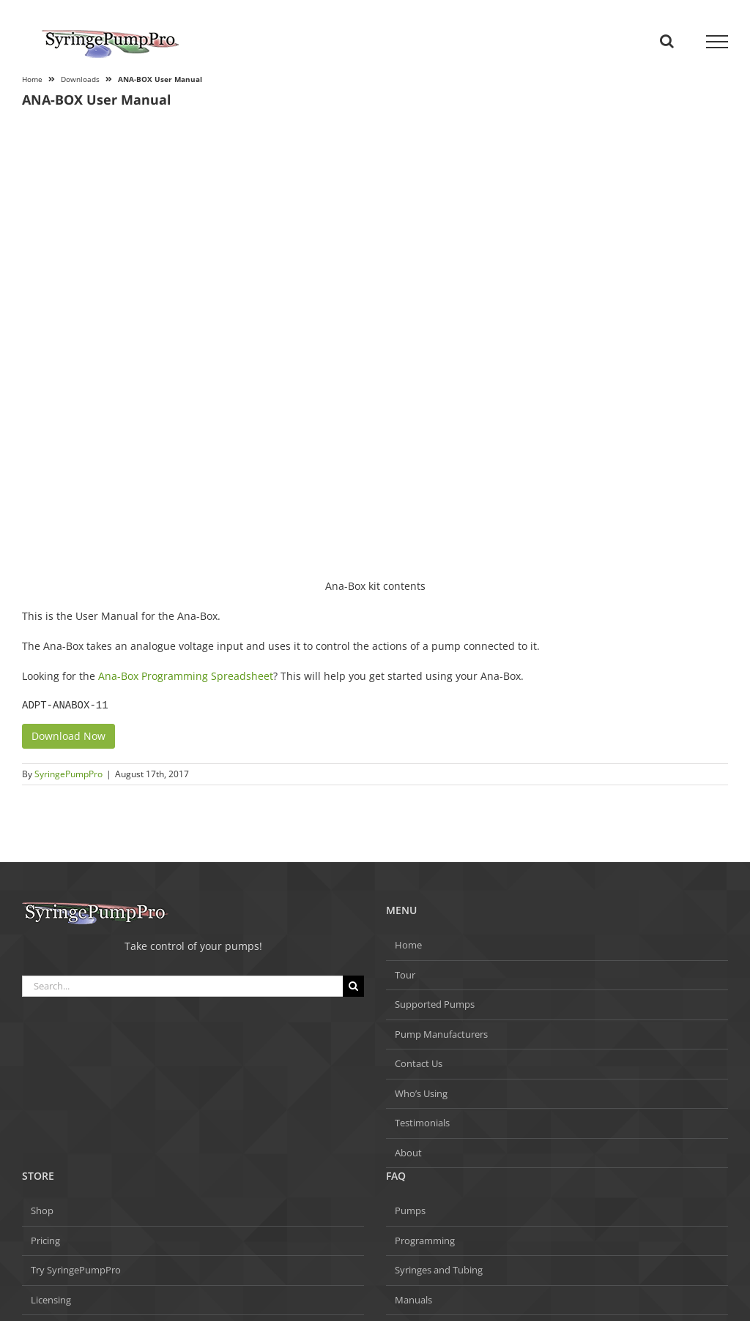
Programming (425, 1240)
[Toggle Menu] (717, 41)
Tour (405, 974)
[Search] (353, 986)
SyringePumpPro (68, 774)
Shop (42, 1210)
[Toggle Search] (667, 41)
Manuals (413, 1299)
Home (408, 944)
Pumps (410, 1210)
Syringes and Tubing (439, 1269)
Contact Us (418, 1063)
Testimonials (422, 1122)
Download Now (68, 736)
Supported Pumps (435, 1004)
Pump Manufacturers (441, 1034)
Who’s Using (421, 1093)
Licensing (51, 1299)
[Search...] (182, 986)
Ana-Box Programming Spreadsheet (185, 676)
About (408, 1152)
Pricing (45, 1240)
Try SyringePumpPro (76, 1269)
